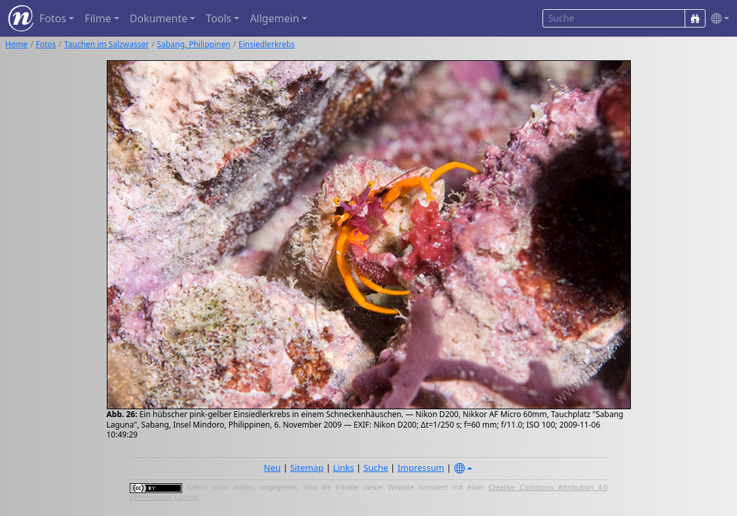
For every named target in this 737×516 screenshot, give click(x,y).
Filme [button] (98, 18)
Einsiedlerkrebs (266, 44)
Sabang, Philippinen (194, 44)
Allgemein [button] (274, 18)
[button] (717, 19)
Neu (272, 467)
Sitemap (307, 467)
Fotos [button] (52, 18)
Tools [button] (218, 18)
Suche (376, 467)
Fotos (46, 44)
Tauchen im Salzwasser (106, 44)
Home (16, 44)
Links (343, 467)
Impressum (421, 467)
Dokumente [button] (158, 18)
